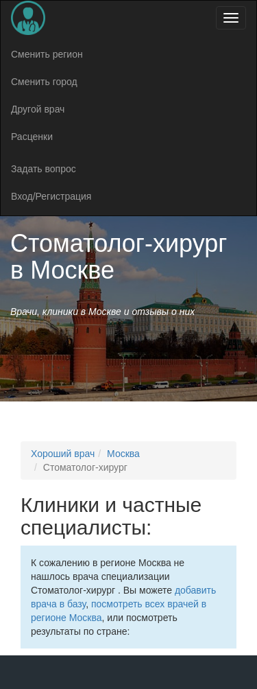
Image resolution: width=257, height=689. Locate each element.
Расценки (32, 136)
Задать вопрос (43, 168)
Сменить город (44, 81)
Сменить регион (47, 54)
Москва (123, 453)
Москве (72, 270)
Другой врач (37, 109)
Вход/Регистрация (51, 196)
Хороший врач (63, 453)
